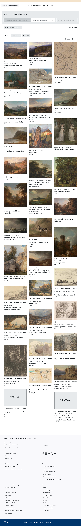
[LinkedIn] (49, 453)
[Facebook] (43, 453)
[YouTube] (55, 453)
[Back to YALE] (40, 438)
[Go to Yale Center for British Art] (41, 5)
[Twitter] (52, 453)
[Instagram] (46, 453)
